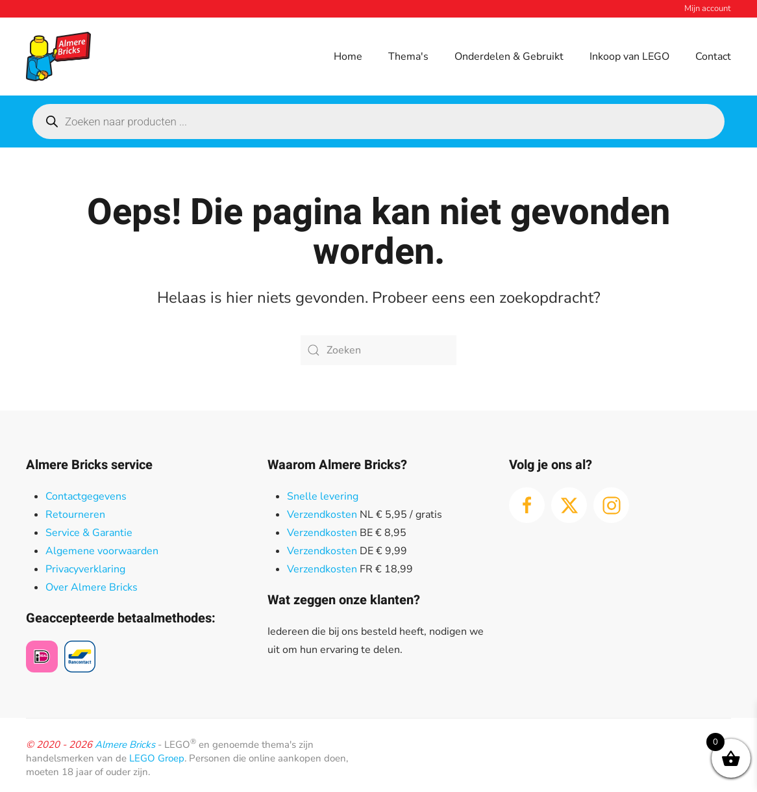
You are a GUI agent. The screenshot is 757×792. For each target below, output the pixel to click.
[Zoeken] (378, 350)
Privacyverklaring (85, 569)
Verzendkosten (322, 514)
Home (348, 56)
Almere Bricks (125, 744)
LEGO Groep (156, 758)
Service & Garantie (88, 533)
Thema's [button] (408, 56)
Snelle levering (322, 496)
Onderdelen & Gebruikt (509, 56)
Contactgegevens (86, 496)
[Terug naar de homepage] (58, 57)
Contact (713, 56)
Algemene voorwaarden (101, 551)
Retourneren (75, 514)
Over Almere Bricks (91, 587)
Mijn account (707, 8)
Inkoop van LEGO (629, 56)
